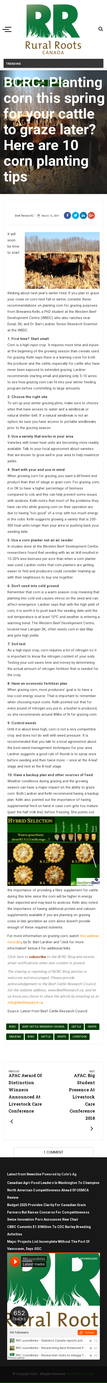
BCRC (12, 1026)
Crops (61, 1036)
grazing (15, 1036)
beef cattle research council (43, 1026)
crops (92, 1026)
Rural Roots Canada (80, 1374)
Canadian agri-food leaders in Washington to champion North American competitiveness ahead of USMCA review (53, 1190)
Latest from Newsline (24, 1174)
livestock (80, 1036)
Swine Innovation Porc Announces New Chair (42, 1219)
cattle (76, 1026)
